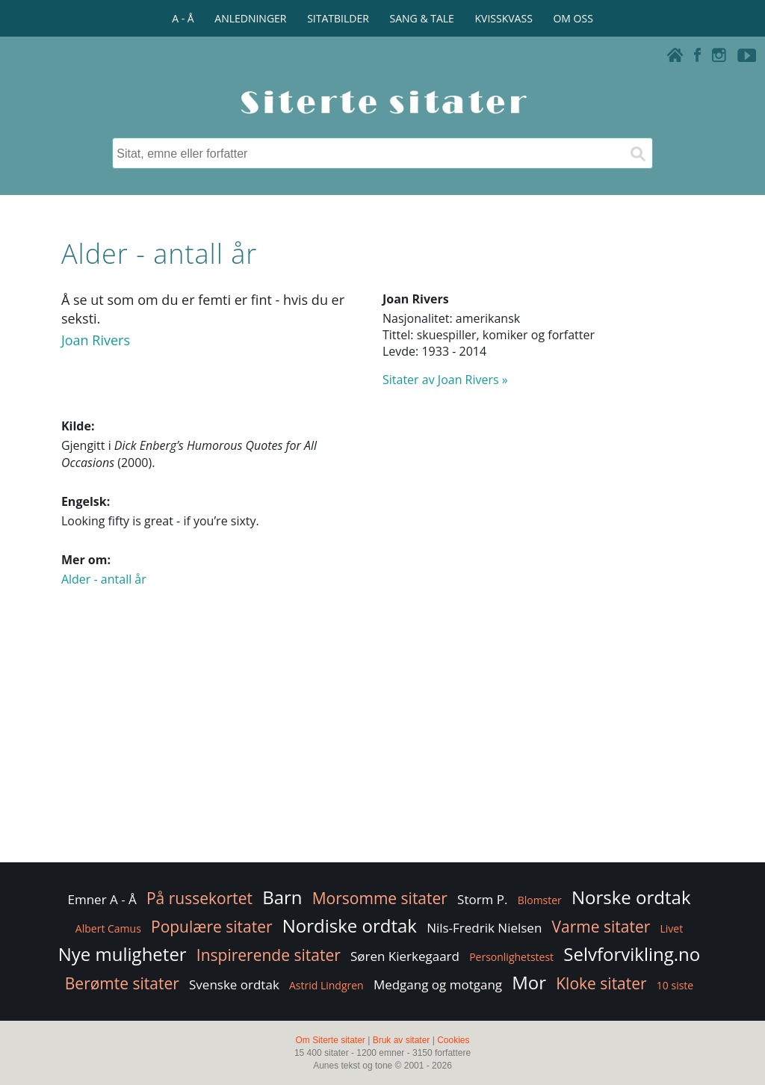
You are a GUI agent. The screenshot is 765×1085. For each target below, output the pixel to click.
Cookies (453, 1040)
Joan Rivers (95, 340)
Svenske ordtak (234, 984)
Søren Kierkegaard (404, 956)
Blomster (540, 900)
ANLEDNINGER (250, 18)
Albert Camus (108, 928)
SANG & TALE (422, 18)
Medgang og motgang (438, 984)
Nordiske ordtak (349, 925)
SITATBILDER (338, 18)
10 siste (675, 985)
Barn (282, 897)
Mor (529, 982)
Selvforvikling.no (631, 954)
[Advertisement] (382, 739)
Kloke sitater (601, 983)
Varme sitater (601, 926)
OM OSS (572, 18)
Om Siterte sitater (330, 1040)
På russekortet (199, 898)
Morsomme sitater (379, 898)
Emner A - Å (101, 899)
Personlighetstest (511, 957)
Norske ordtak (631, 897)
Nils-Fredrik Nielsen (484, 927)
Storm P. (482, 899)
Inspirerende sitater (268, 955)
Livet (671, 928)
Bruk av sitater (401, 1040)
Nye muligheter (122, 954)
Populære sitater (212, 926)
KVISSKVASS (504, 18)
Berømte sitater (122, 983)
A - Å (182, 18)
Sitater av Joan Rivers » (445, 379)
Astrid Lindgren (326, 985)
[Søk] (637, 153)
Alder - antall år (103, 579)
